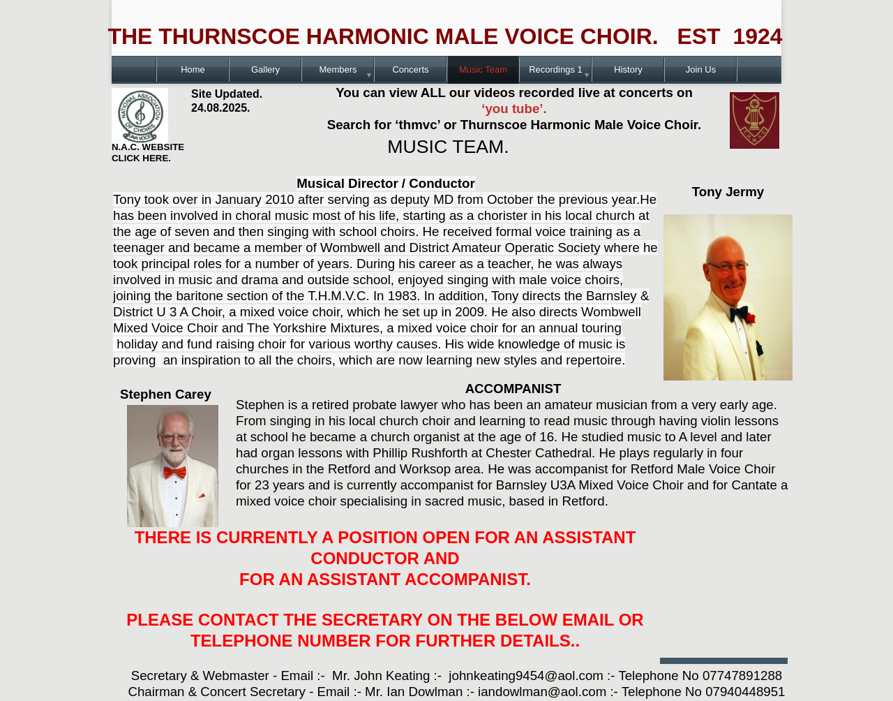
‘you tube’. (513, 108)
